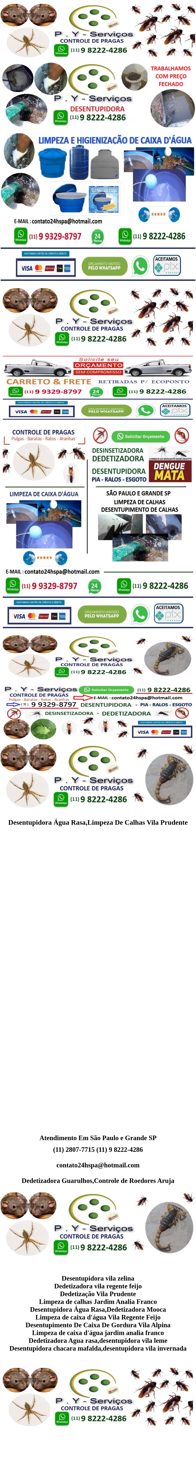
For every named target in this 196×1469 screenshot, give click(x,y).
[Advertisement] (98, 876)
